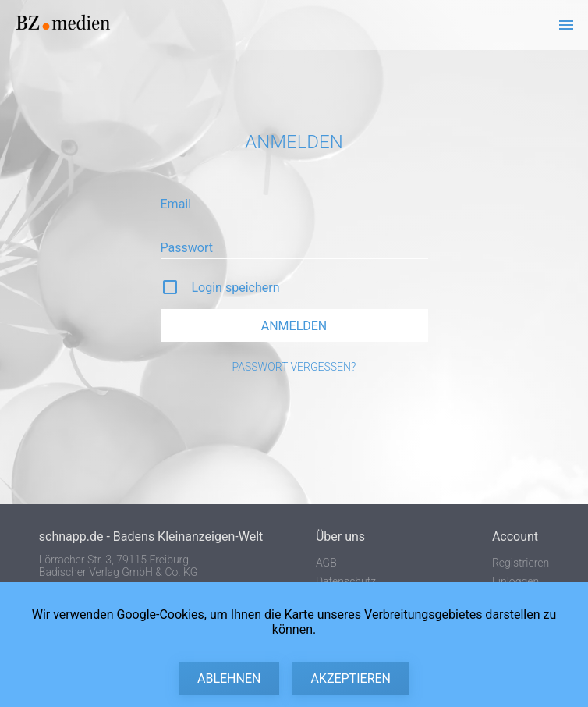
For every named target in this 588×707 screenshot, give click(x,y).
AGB (326, 562)
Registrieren (520, 562)
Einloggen (515, 581)
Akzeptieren (350, 678)
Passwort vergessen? (294, 367)
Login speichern (236, 287)
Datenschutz (346, 581)
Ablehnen (228, 678)
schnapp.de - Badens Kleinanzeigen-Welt (151, 536)
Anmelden (294, 325)
